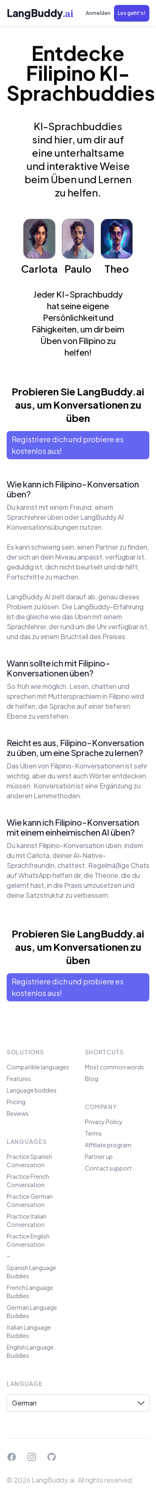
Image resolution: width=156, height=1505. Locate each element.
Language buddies (32, 1090)
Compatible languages (38, 1067)
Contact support (108, 1168)
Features (19, 1078)
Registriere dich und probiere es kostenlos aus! (68, 445)
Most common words (114, 1067)
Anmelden (98, 13)
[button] (131, 13)
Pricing (16, 1101)
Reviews (18, 1113)
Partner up (99, 1156)
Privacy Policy (104, 1121)
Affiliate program (108, 1145)
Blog (91, 1078)
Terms (93, 1133)
